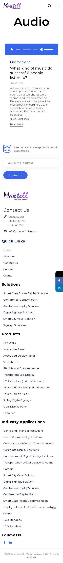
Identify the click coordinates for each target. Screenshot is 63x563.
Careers (8, 269)
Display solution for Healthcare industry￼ (29, 507)
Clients (7, 275)
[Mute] (41, 49)
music (13, 119)
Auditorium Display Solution (21, 306)
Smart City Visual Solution (19, 318)
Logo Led (9, 413)
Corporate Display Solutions (21, 449)
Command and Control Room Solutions (28, 443)
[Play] (12, 49)
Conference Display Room (20, 299)
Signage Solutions (14, 325)
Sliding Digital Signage (17, 400)
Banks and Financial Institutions (23, 430)
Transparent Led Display (18, 374)
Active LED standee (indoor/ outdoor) (27, 387)
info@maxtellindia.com (22, 231)
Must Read (23, 119)
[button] (16, 125)
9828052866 (16, 216)
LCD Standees (12, 519)
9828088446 (14, 221)
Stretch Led (10, 362)
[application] (31, 49)
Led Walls (9, 343)
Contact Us (10, 262)
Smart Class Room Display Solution (25, 293)
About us (9, 256)
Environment (20, 62)
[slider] (26, 49)
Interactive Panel (14, 349)
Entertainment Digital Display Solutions (28, 456)
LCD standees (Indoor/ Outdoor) (23, 381)
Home (7, 250)
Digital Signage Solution (18, 312)
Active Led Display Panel (19, 355)
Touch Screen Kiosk (15, 393)
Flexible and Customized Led (21, 368)
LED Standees (12, 526)
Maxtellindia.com (34, 554)
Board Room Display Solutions (22, 437)
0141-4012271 (14, 225)
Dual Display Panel (15, 406)
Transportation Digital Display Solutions (28, 462)
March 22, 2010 (16, 83)
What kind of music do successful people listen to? (31, 73)
